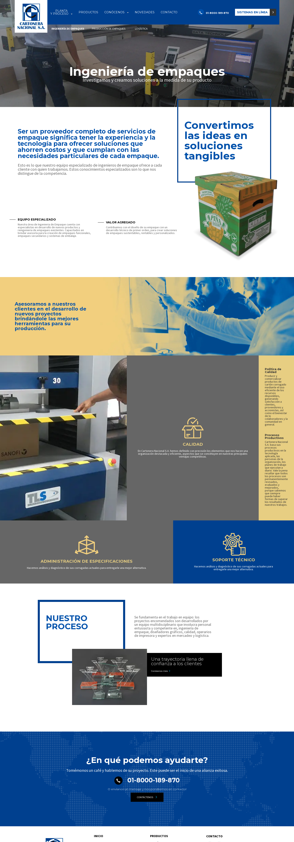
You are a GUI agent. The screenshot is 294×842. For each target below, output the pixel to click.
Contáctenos (147, 724)
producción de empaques (109, 28)
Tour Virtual (157, 787)
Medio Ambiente (160, 782)
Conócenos (159, 770)
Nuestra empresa (160, 777)
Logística (99, 787)
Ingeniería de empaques (67, 28)
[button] (255, 12)
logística (141, 28)
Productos (159, 762)
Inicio (99, 762)
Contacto (214, 762)
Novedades (159, 794)
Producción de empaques (109, 782)
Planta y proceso (108, 770)
